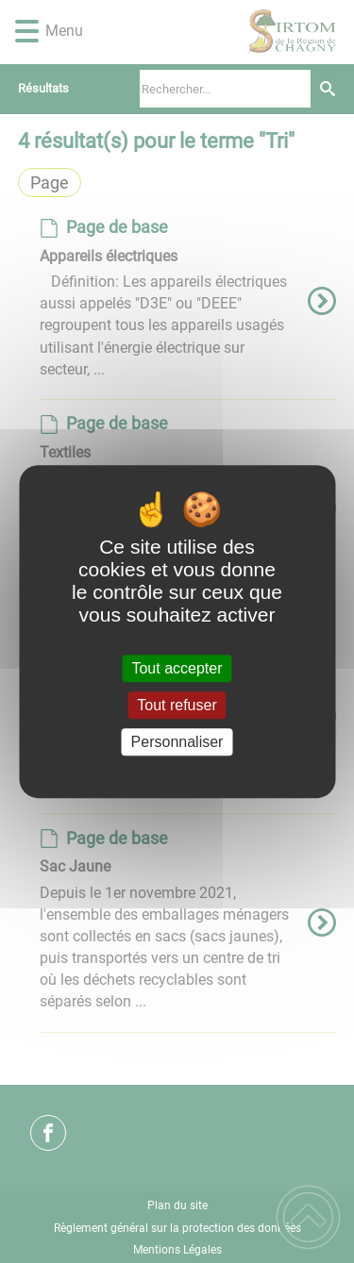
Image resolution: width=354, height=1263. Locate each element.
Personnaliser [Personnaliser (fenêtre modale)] (177, 742)
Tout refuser (176, 705)
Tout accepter (176, 668)
